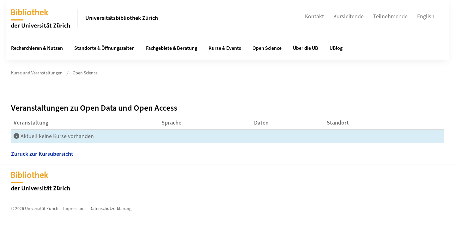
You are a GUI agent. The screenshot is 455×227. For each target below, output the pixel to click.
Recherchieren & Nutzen (37, 48)
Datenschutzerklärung (110, 208)
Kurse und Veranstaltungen (37, 73)
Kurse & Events (225, 48)
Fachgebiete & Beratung (171, 48)
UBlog (336, 48)
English (425, 16)
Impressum (74, 208)
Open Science (267, 48)
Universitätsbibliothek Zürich (121, 18)
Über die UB (305, 48)
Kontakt (314, 16)
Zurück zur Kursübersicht (42, 154)
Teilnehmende (390, 16)
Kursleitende (348, 16)
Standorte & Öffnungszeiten (104, 48)
